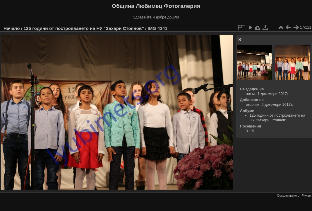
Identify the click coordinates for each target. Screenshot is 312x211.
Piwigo (306, 195)
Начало (12, 28)
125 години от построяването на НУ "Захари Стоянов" (83, 28)
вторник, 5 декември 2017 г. (269, 104)
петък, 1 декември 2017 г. (267, 93)
